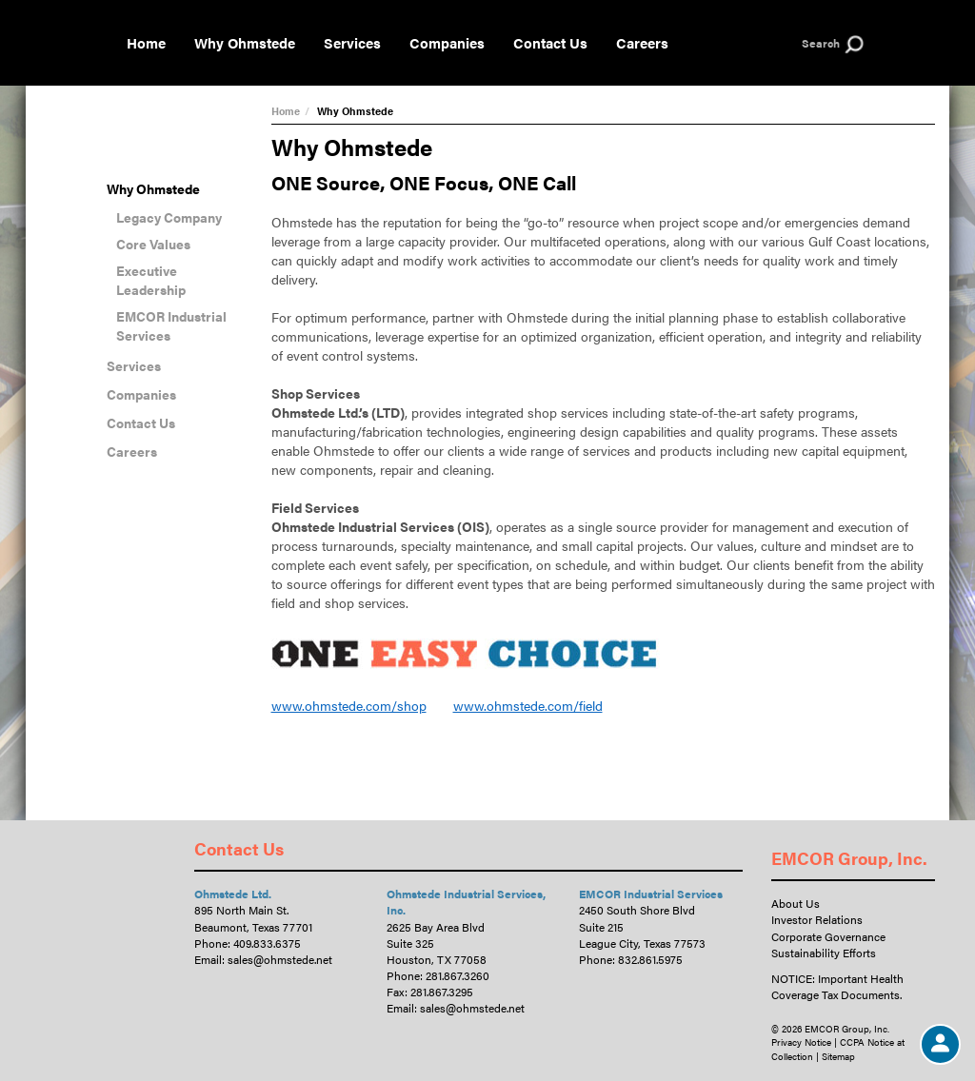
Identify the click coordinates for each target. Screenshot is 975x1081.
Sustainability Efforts (823, 952)
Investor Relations (817, 919)
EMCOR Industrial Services (171, 325)
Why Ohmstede (244, 42)
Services (352, 42)
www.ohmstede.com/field (528, 705)
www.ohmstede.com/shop (349, 705)
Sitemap (838, 1056)
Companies (447, 42)
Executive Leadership (151, 280)
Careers (642, 42)
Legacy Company (169, 216)
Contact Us (550, 42)
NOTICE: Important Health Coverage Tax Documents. (837, 986)
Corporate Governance (828, 936)
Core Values (153, 243)
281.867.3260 (457, 975)
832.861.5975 (650, 959)
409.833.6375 (267, 943)
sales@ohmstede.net (280, 959)
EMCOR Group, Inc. (849, 858)
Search (821, 43)
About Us (795, 903)
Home (146, 42)
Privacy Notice (801, 1042)
